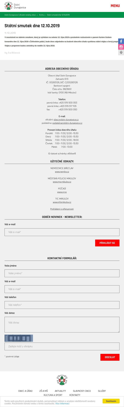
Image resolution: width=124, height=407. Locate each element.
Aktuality (60, 391)
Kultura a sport (53, 395)
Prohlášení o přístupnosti (62, 209)
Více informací (62, 403)
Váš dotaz (10, 313)
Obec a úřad (25, 391)
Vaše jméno (10, 265)
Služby (102, 391)
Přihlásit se (107, 243)
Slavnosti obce (82, 391)
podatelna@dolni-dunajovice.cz (67, 123)
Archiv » (42, 15)
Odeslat (110, 357)
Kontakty (74, 395)
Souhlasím (111, 401)
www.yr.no (62, 192)
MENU (115, 6)
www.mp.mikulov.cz (62, 182)
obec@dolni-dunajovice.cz (66, 120)
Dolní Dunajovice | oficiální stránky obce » (21, 15)
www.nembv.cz (62, 172)
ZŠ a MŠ (43, 391)
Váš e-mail (10, 224)
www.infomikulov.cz (62, 202)
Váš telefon (10, 297)
